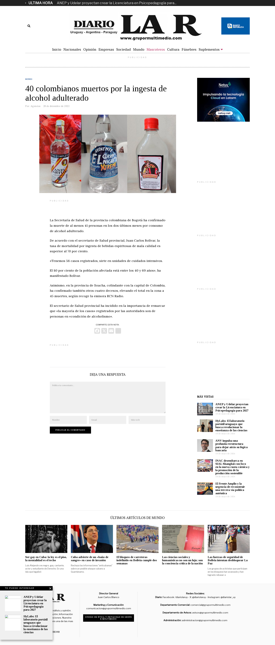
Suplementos (209, 49)
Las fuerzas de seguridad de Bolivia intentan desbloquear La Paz (228, 560)
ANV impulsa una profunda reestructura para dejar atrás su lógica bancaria (231, 445)
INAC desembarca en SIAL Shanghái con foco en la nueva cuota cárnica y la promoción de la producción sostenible (232, 467)
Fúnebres (189, 49)
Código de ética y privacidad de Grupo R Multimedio (108, 618)
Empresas (106, 49)
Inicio (56, 49)
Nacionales (72, 49)
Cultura (173, 49)
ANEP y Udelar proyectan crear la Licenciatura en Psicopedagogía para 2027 (231, 407)
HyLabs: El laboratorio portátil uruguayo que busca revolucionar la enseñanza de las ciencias (231, 425)
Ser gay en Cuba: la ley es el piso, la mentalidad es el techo (46, 558)
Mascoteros (156, 49)
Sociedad (123, 49)
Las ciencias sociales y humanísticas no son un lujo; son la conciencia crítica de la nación (182, 560)
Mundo (138, 49)
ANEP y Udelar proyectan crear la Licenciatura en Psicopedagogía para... (116, 3)
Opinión (89, 49)
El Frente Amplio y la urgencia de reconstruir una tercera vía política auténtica (230, 488)
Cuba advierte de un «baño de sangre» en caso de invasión (89, 558)
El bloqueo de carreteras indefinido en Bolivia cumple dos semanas (136, 560)
